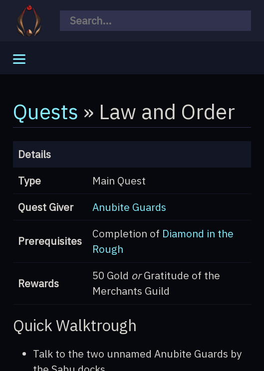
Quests (45, 111)
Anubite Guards (129, 207)
